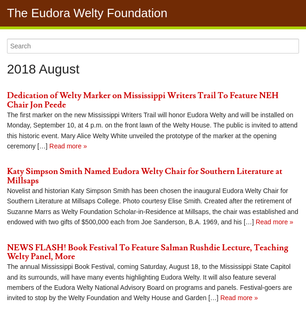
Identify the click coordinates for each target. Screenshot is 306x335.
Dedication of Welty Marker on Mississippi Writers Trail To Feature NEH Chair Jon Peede (143, 100)
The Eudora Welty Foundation (87, 13)
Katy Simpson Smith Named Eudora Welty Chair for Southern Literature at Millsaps (144, 176)
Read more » (67, 146)
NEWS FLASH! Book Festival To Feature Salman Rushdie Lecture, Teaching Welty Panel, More (147, 252)
